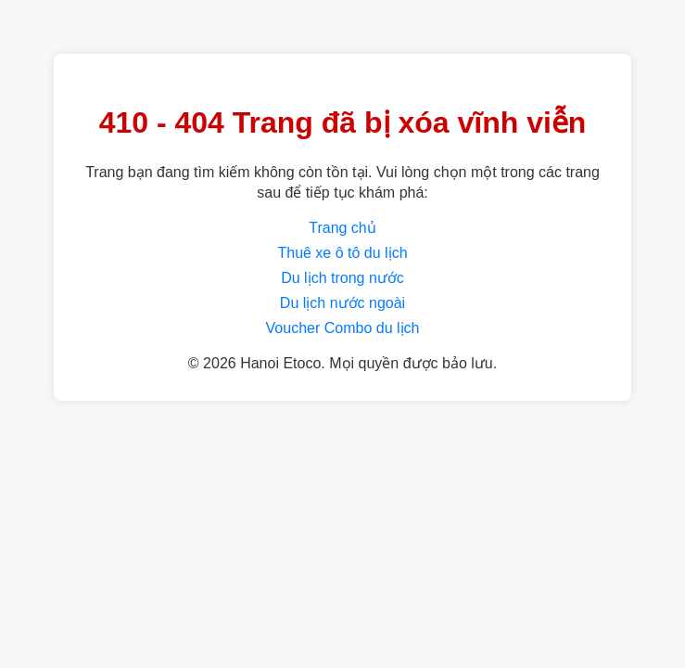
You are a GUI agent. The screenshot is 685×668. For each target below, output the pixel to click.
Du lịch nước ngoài (342, 303)
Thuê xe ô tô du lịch (342, 253)
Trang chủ (342, 228)
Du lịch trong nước (342, 278)
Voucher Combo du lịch (343, 328)
